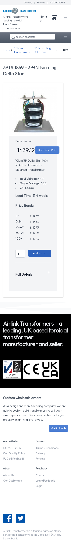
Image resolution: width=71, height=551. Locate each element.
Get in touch (58, 428)
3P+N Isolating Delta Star (42, 50)
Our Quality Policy (14, 453)
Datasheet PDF (47, 150)
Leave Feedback (45, 480)
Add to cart (40, 253)
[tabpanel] (33, 111)
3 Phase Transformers (22, 50)
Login (39, 486)
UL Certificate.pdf (13, 458)
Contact (40, 475)
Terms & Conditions (47, 448)
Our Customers (12, 480)
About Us (8, 475)
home (6, 50)
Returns (41, 2)
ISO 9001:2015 (57, 2)
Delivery (28, 2)
